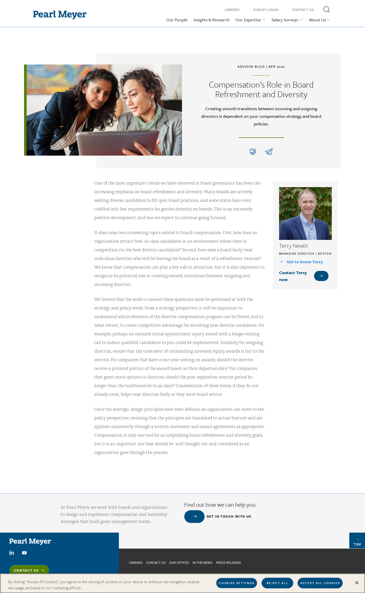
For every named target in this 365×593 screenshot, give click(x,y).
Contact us (156, 562)
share (269, 151)
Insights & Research (211, 20)
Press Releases (228, 562)
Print (253, 152)
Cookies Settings (236, 585)
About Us (317, 20)
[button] (326, 9)
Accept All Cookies (320, 585)
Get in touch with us (229, 516)
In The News (202, 562)
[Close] (356, 584)
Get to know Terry (305, 261)
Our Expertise (248, 20)
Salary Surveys (284, 20)
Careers (232, 9)
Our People (177, 20)
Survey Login (265, 9)
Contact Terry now (293, 276)
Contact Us (303, 9)
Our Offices (179, 562)
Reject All (277, 585)
